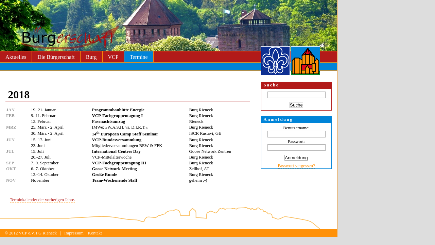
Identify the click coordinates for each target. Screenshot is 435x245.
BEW (144, 145)
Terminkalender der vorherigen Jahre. (42, 199)
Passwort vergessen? (296, 165)
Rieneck (196, 121)
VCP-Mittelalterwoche (112, 157)
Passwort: (296, 141)
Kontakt (95, 233)
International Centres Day (116, 151)
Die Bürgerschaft (55, 57)
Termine (139, 57)
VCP (113, 57)
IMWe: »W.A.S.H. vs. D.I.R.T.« (120, 127)
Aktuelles (15, 57)
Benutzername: (296, 128)
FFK (158, 145)
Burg (91, 57)
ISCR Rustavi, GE (205, 133)
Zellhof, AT (199, 168)
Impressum (74, 233)
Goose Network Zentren (210, 151)
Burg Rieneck (201, 110)
